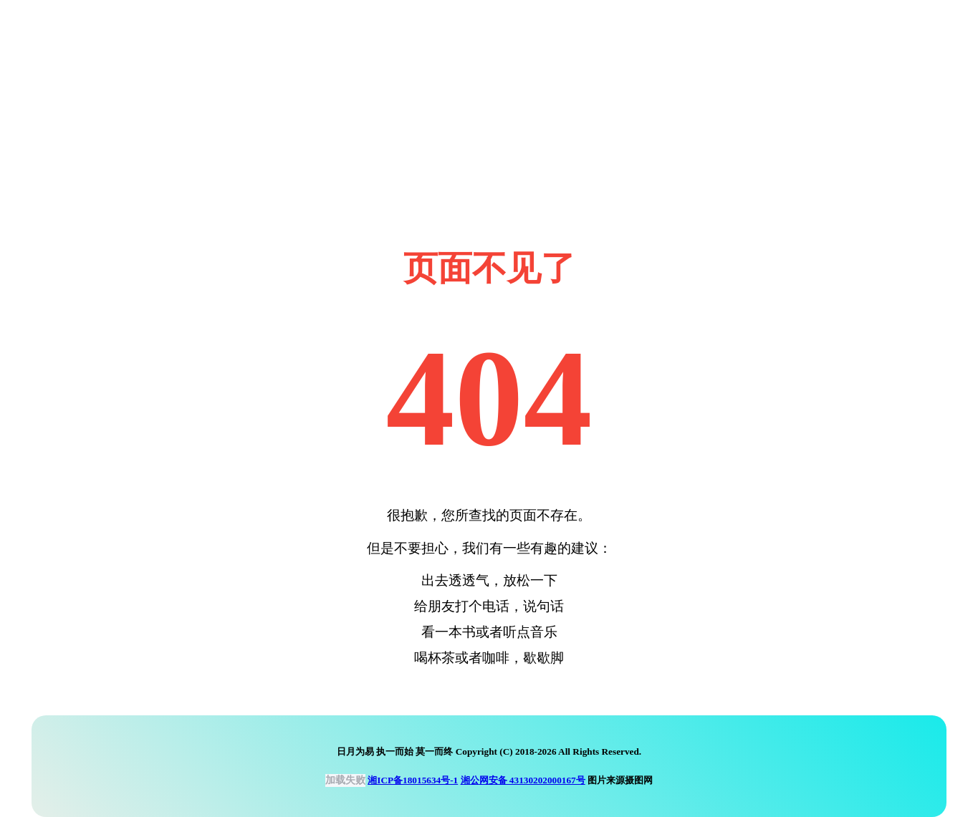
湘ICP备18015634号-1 (413, 780)
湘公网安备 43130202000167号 (523, 780)
